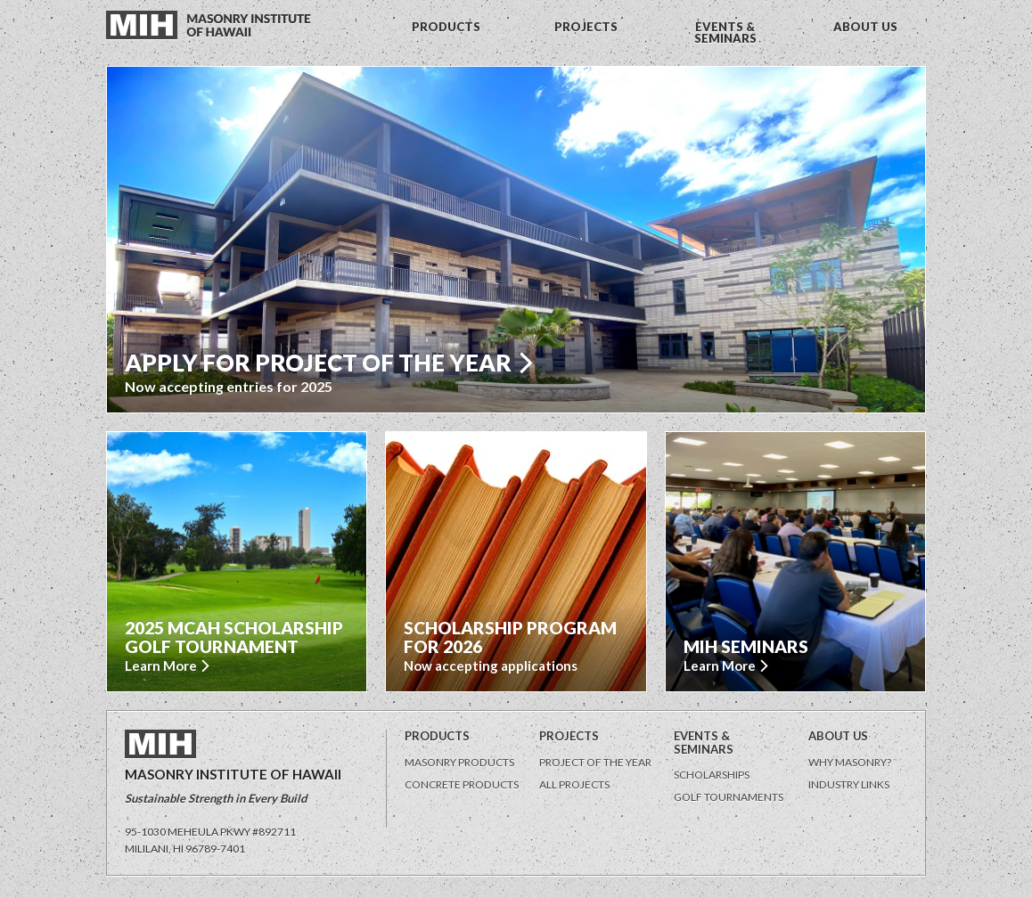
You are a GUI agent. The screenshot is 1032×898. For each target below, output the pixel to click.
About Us (838, 736)
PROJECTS (586, 27)
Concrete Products (462, 784)
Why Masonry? (849, 762)
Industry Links (848, 784)
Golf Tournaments (728, 797)
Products (437, 736)
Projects (569, 736)
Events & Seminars (703, 742)
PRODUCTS (446, 27)
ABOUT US (865, 27)
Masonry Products (459, 762)
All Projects (574, 784)
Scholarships (711, 774)
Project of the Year (595, 762)
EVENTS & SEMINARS (725, 32)
